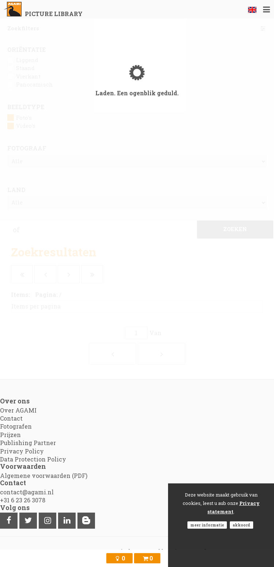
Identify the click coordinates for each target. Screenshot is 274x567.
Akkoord (241, 525)
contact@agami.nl (27, 492)
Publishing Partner (28, 443)
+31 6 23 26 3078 (22, 500)
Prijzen (10, 434)
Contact (11, 418)
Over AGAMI (18, 410)
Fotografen (16, 426)
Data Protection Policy (33, 459)
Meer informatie (207, 525)
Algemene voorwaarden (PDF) (43, 475)
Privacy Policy (22, 451)
